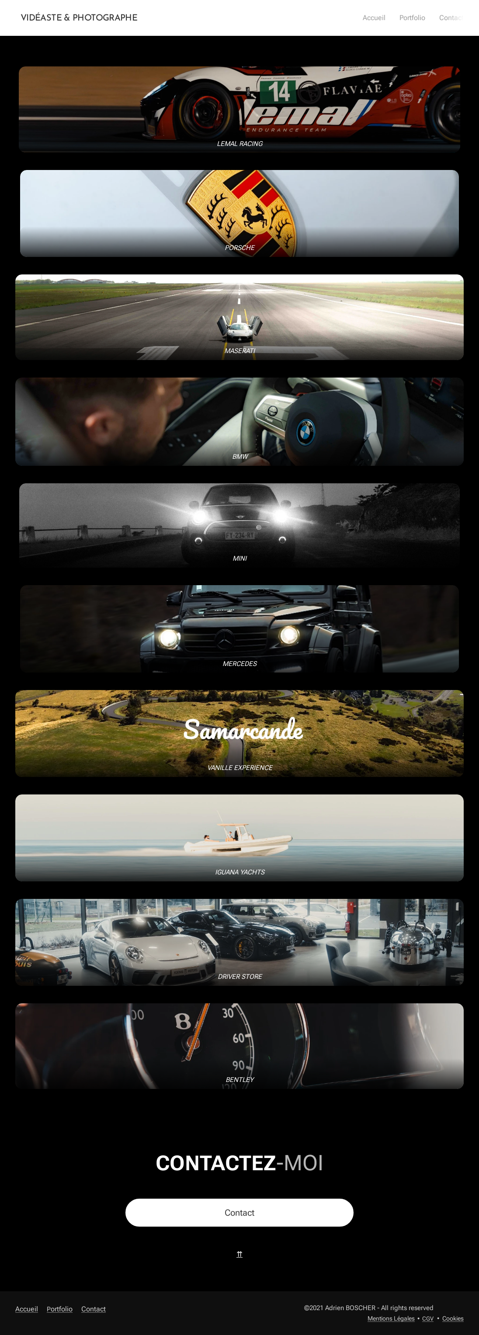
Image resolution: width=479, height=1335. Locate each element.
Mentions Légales (391, 1318)
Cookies (453, 1318)
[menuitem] (379, 18)
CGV (428, 1318)
